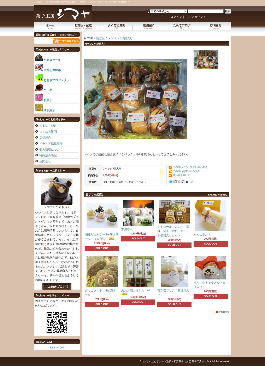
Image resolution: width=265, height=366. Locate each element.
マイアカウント (196, 16)
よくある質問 (116, 26)
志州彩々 (127, 229)
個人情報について (51, 149)
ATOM (60, 347)
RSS (53, 347)
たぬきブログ (181, 26)
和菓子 (47, 100)
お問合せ (214, 26)
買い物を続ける (181, 175)
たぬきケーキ (52, 60)
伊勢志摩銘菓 (52, 70)
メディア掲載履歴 (51, 143)
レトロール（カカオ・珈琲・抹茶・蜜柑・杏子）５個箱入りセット (173, 231)
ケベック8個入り (122, 38)
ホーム (50, 26)
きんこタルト (202, 234)
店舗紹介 (148, 26)
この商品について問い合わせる (190, 167)
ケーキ (47, 90)
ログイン (176, 16)
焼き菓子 (102, 38)
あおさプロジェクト (56, 80)
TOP (90, 38)
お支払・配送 (83, 26)
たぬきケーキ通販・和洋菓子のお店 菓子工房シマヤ (180, 361)
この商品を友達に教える (186, 171)
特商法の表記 (48, 155)
